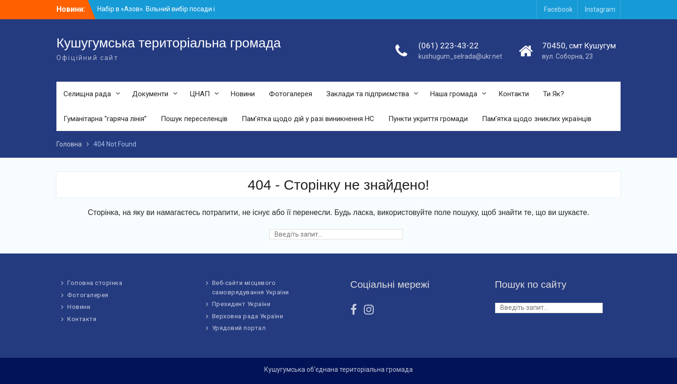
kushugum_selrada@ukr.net (460, 56)
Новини (243, 94)
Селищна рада (87, 94)
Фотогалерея (290, 94)
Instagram (600, 9)
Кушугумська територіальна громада (168, 43)
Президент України (241, 303)
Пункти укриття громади (428, 119)
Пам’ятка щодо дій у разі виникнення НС (308, 119)
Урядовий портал (239, 327)
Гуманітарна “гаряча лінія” (105, 119)
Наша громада (453, 94)
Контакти (513, 94)
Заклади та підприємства (367, 94)
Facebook (558, 9)
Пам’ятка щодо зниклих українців (536, 119)
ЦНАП (199, 94)
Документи (150, 94)
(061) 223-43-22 (448, 45)
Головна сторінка (94, 282)
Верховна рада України (247, 316)
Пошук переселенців (194, 119)
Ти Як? (553, 94)
